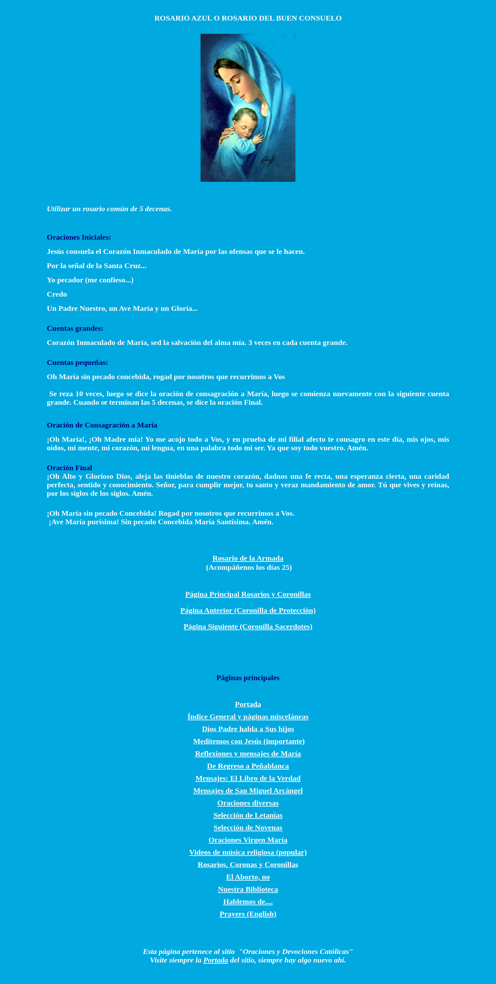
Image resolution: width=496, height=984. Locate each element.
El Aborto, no (248, 877)
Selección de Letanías (248, 815)
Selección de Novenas (248, 827)
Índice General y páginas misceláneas (248, 716)
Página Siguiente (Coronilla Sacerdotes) (248, 626)
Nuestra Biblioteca (248, 889)
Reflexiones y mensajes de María (248, 753)
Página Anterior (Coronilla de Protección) (248, 610)
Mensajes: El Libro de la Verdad (248, 778)
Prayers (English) (248, 914)
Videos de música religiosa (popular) (248, 852)
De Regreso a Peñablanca (248, 766)
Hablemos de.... (248, 901)
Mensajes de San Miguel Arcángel (248, 790)
